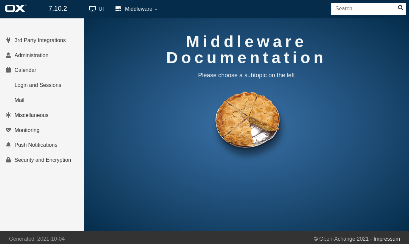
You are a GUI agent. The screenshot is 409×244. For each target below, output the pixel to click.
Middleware (136, 9)
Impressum (387, 239)
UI (96, 9)
